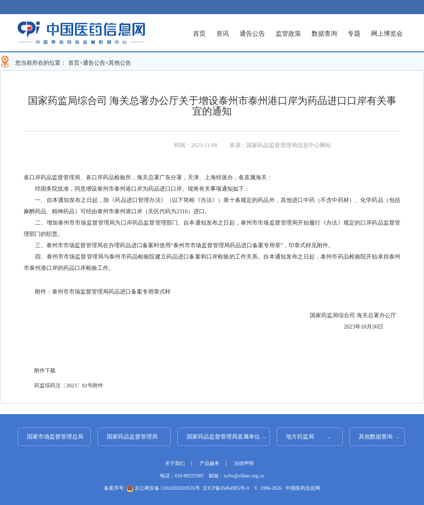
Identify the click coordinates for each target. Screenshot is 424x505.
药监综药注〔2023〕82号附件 (68, 385)
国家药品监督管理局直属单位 (223, 437)
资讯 (222, 33)
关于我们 (175, 463)
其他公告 (119, 63)
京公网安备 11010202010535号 (163, 488)
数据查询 (324, 33)
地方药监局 (300, 437)
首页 (199, 33)
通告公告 (252, 33)
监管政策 (288, 33)
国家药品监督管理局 (132, 437)
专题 (354, 33)
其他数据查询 (376, 437)
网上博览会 (387, 33)
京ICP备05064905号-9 (225, 488)
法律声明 (244, 463)
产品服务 (209, 463)
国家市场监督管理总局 (55, 437)
